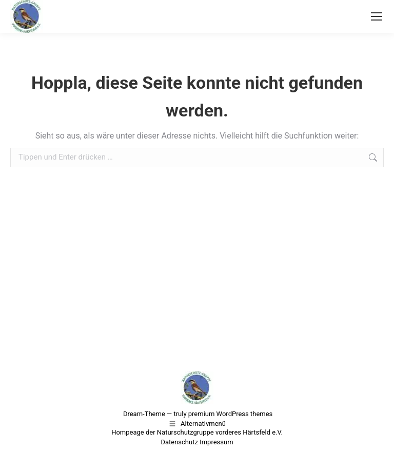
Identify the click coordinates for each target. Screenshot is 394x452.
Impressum (216, 442)
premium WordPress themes (230, 414)
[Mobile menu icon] (376, 16)
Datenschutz (179, 442)
